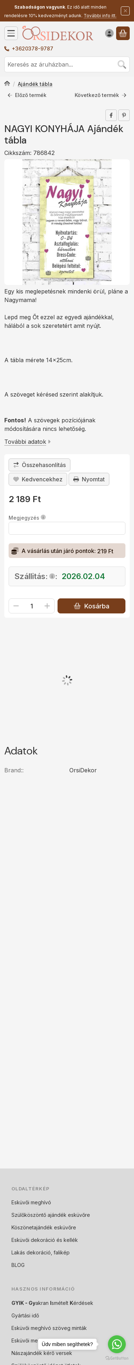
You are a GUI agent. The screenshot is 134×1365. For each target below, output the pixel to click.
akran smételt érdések (52, 1303)
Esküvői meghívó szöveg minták (49, 1328)
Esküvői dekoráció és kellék (44, 1240)
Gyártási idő (25, 1315)
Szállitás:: (36, 576)
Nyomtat (89, 479)
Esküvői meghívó (31, 1202)
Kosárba (91, 606)
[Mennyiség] (32, 606)
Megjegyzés (27, 518)
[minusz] (16, 606)
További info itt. (100, 15)
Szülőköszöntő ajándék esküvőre (50, 1215)
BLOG (18, 1265)
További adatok (27, 441)
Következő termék (100, 95)
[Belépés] (109, 33)
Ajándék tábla (35, 84)
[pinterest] (124, 115)
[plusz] (47, 606)
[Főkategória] (7, 84)
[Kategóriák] (11, 33)
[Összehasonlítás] (39, 464)
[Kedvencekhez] (38, 479)
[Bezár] (125, 10)
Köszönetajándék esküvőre (43, 1227)
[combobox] (67, 64)
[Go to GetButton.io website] (116, 1358)
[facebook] (111, 115)
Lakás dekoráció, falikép (40, 1252)
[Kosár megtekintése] (123, 33)
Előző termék (27, 95)
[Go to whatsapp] (117, 1344)
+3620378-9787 (32, 48)
